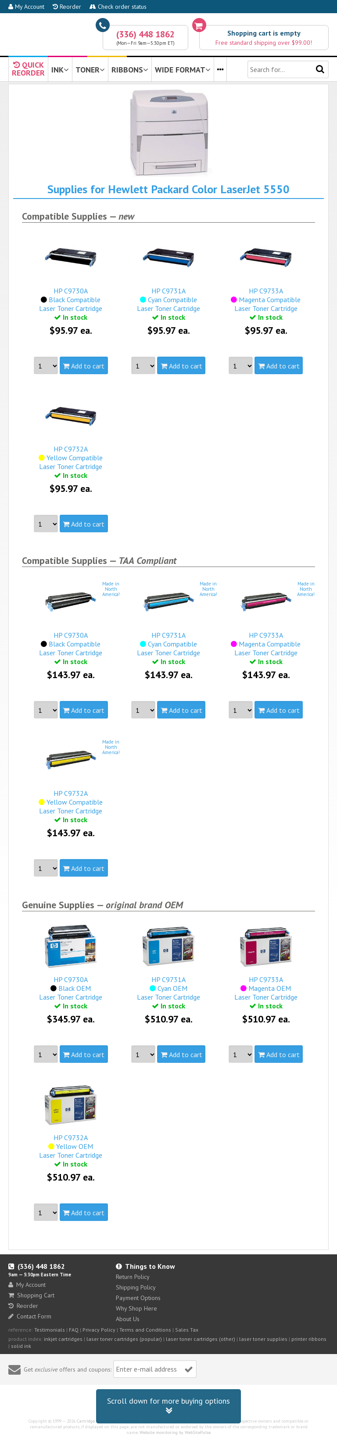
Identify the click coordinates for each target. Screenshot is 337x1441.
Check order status (118, 7)
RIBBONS (129, 70)
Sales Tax (186, 1329)
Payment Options (138, 1298)
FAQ (74, 1329)
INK (60, 70)
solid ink (21, 1346)
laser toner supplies (263, 1339)
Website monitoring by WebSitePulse (175, 1432)
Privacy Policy (98, 1329)
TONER (90, 70)
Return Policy (133, 1277)
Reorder (67, 7)
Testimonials (49, 1329)
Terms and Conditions (145, 1329)
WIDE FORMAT (183, 70)
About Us (128, 1319)
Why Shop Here (136, 1308)
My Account (26, 7)
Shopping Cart (31, 1295)
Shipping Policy (136, 1287)
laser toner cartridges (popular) (124, 1339)
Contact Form (29, 1316)
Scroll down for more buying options (168, 1406)
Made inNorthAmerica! (111, 589)
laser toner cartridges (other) (200, 1339)
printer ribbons (308, 1339)
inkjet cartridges (63, 1339)
